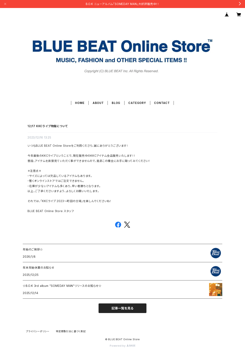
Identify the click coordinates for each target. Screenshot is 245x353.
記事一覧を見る (122, 308)
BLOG (116, 103)
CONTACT (162, 103)
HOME (79, 103)
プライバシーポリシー (37, 331)
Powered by (122, 345)
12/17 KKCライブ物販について (48, 126)
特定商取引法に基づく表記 (71, 331)
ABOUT (98, 103)
